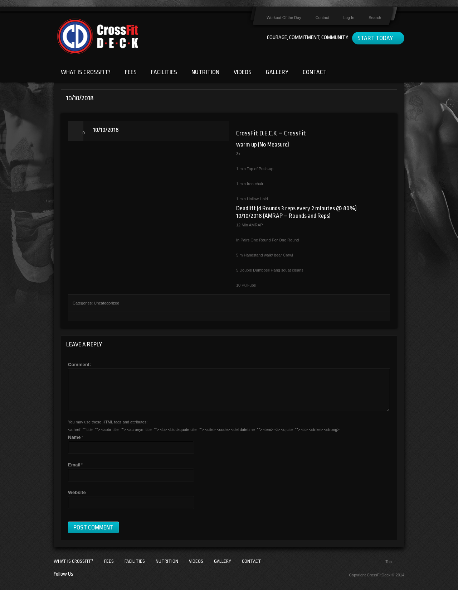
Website (77, 492)
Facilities (164, 72)
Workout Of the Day (284, 17)
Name (74, 437)
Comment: (79, 364)
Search (375, 17)
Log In (349, 17)
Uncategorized (106, 303)
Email (74, 464)
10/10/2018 (106, 129)
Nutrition (205, 72)
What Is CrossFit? (86, 72)
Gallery (277, 72)
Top (388, 562)
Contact (322, 17)
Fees (131, 72)
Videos (243, 72)
